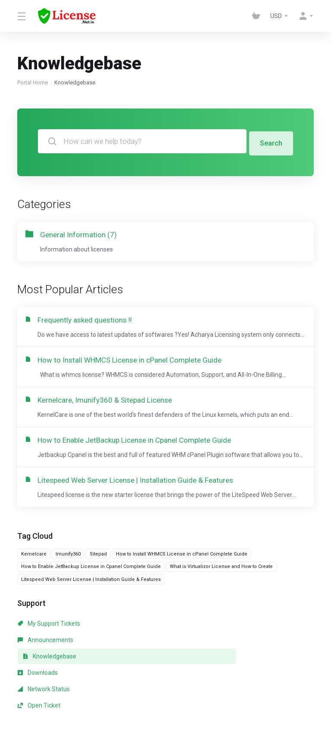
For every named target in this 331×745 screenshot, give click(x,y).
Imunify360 (68, 572)
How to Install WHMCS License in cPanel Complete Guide (181, 572)
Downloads (38, 658)
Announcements (140, 642)
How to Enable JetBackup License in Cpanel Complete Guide (91, 585)
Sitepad (98, 572)
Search (270, 141)
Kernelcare (34, 572)
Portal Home (32, 82)
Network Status (138, 658)
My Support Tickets (49, 642)
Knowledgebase (239, 642)
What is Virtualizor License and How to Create (221, 585)
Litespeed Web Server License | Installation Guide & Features (91, 598)
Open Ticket (228, 658)
